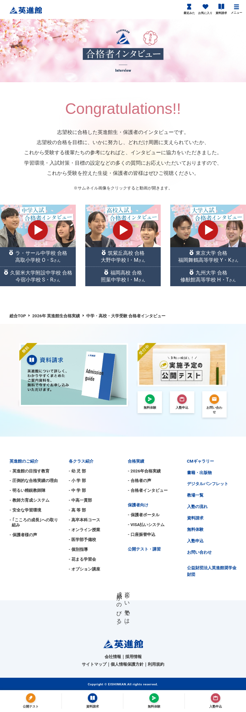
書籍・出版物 (199, 472)
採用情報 (133, 656)
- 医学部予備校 (82, 539)
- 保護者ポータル (143, 514)
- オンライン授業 (84, 529)
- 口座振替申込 (141, 534)
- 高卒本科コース (84, 520)
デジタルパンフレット (207, 483)
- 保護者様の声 (23, 534)
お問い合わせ (199, 552)
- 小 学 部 (77, 480)
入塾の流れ (197, 506)
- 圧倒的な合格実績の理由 (34, 480)
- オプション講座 (84, 569)
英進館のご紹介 (24, 461)
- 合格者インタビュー (148, 490)
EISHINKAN (117, 684)
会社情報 (113, 656)
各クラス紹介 (81, 461)
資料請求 (221, 9)
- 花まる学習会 (82, 559)
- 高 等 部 (77, 510)
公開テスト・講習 (144, 549)
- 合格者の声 (139, 480)
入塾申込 (195, 540)
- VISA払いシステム (146, 524)
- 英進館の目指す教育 (29, 471)
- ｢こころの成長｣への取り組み (34, 522)
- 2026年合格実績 (144, 471)
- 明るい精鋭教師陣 (27, 490)
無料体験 (195, 529)
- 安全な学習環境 (25, 510)
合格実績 (136, 461)
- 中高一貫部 (80, 500)
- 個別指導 (78, 549)
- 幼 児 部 (77, 471)
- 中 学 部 (77, 490)
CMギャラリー (200, 461)
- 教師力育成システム (29, 500)
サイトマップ (94, 664)
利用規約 (156, 664)
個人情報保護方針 (127, 664)
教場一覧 (195, 495)
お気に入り (205, 9)
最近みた (189, 9)
